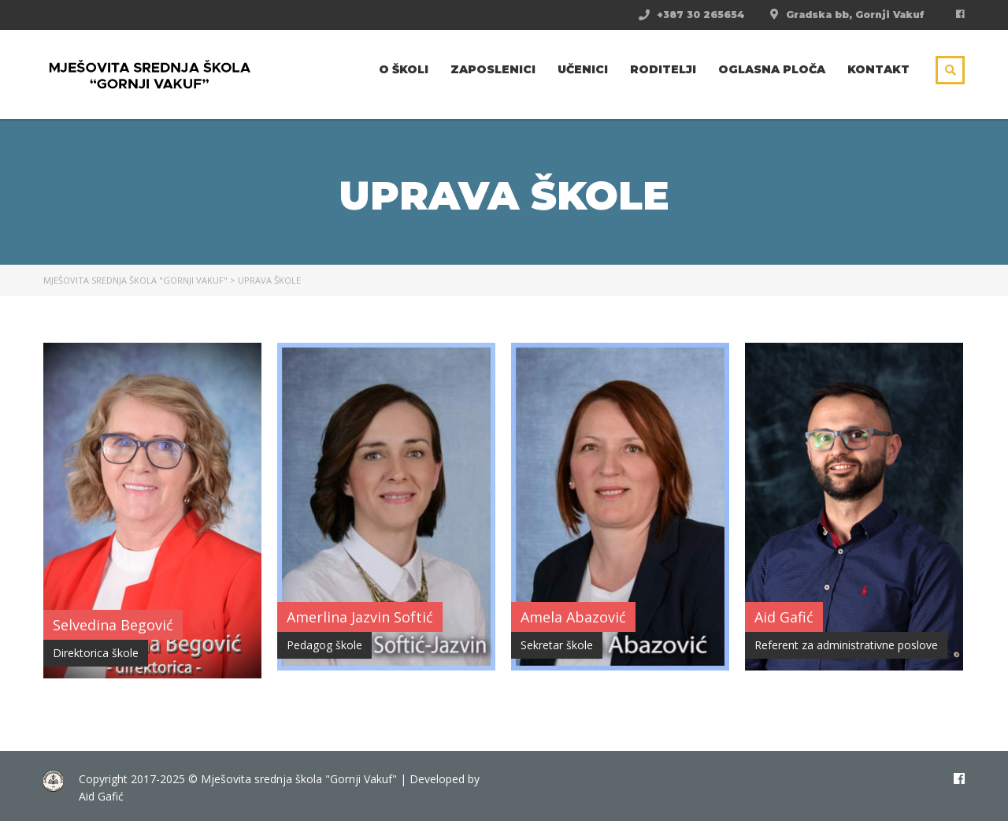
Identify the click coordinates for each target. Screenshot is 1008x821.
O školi (403, 69)
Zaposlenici (493, 69)
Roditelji (663, 69)
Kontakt (878, 69)
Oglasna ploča (771, 69)
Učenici (583, 69)
